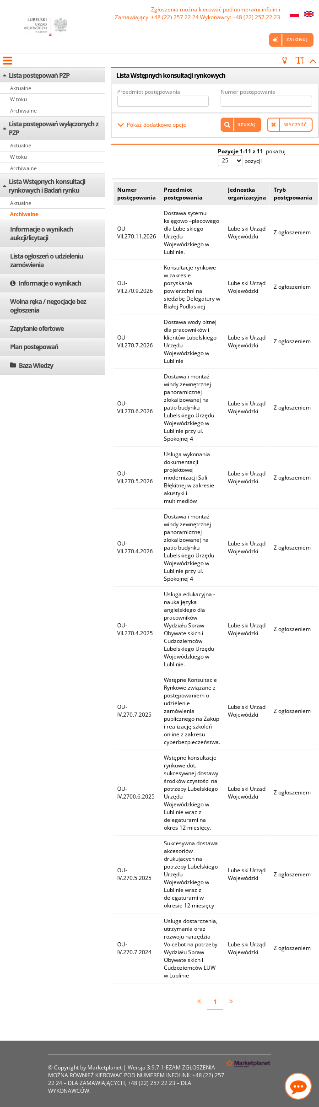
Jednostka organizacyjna (247, 193)
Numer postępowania (248, 92)
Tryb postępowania (293, 193)
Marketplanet (104, 1067)
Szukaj (246, 125)
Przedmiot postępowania (148, 92)
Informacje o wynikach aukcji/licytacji (41, 233)
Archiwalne (23, 110)
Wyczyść (295, 125)
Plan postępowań (34, 346)
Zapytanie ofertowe (37, 328)
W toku (18, 99)
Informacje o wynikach (49, 283)
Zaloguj (297, 40)
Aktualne (20, 88)
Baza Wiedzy (36, 365)
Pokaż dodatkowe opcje (156, 125)
